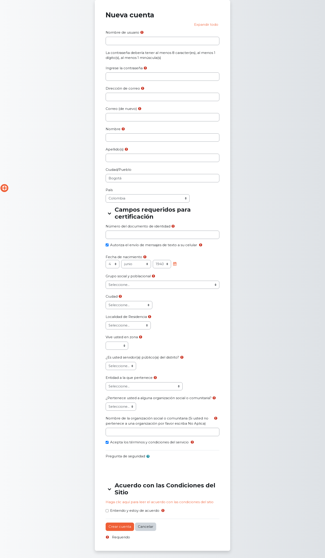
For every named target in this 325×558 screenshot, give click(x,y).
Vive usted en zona (122, 337)
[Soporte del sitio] (4, 188)
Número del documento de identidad (138, 226)
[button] (206, 24)
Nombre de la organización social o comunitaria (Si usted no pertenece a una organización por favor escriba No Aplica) (157, 421)
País (109, 190)
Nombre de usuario (122, 32)
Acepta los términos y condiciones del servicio (149, 442)
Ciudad (112, 296)
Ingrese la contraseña (124, 68)
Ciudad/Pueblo (118, 169)
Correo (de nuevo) (121, 109)
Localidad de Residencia (126, 317)
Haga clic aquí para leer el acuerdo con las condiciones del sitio (160, 502)
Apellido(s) (115, 149)
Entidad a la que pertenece (129, 377)
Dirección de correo (123, 88)
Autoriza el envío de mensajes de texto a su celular (153, 245)
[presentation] (140, 469)
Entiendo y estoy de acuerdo (134, 510)
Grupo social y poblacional (128, 276)
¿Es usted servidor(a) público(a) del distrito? (142, 357)
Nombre (113, 129)
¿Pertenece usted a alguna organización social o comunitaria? (158, 398)
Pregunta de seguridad (125, 456)
